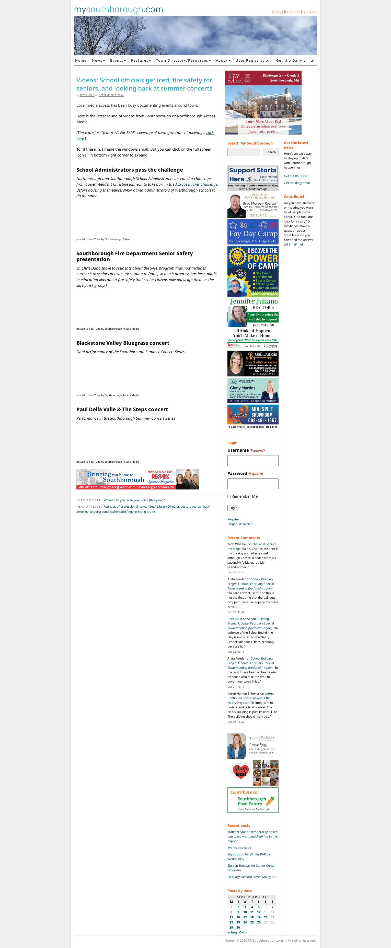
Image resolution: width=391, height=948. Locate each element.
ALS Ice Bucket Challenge (196, 184)
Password (245, 473)
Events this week (239, 847)
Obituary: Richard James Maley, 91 (251, 877)
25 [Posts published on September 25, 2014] (252, 922)
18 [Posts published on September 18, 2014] (252, 917)
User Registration (253, 60)
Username (246, 450)
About (222, 60)
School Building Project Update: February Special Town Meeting (250, 583)
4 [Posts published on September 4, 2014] (252, 907)
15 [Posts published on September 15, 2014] (231, 917)
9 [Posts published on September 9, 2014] (238, 912)
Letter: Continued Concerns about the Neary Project (250, 698)
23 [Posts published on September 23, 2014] (238, 922)
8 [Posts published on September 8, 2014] (231, 912)
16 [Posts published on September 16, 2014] (238, 917)
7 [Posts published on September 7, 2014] (272, 907)
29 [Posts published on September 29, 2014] (231, 927)
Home (81, 60)
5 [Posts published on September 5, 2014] (259, 907)
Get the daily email (297, 183)
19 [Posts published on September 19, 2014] (259, 917)
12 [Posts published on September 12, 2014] (259, 912)
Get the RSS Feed (296, 176)
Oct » (243, 932)
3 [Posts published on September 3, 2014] (245, 907)
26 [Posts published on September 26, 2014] (259, 922)
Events (116, 60)
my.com (118, 9)
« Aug (232, 932)
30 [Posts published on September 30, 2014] (238, 927)
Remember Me (245, 496)
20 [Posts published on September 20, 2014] (266, 917)
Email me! (296, 244)
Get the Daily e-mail (296, 60)
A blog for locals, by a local (294, 11)
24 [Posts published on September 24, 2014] (245, 922)
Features (139, 60)
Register (233, 519)
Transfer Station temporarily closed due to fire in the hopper (252, 836)
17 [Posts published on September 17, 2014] (245, 917)
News (97, 60)
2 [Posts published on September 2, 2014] (238, 907)
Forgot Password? (239, 524)
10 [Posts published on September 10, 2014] (245, 912)
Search (271, 152)
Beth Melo (87, 95)
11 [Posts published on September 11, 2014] (252, 912)
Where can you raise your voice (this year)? (134, 500)
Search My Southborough (250, 143)
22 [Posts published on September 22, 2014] (231, 922)
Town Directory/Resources (182, 60)
